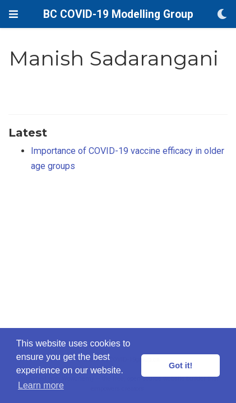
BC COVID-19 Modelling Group (118, 14)
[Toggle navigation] (13, 14)
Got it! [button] (180, 365)
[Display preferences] (222, 14)
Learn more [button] (41, 385)
